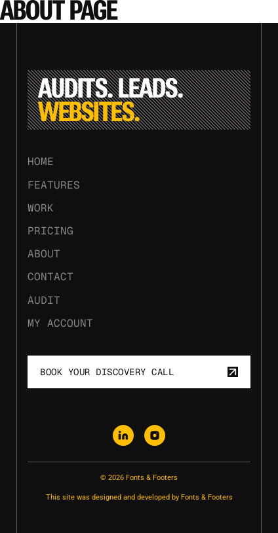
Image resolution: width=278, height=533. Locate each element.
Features (54, 185)
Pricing (50, 231)
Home (41, 162)
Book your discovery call (139, 372)
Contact (50, 277)
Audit (44, 300)
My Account (60, 323)
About (44, 254)
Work (41, 208)
